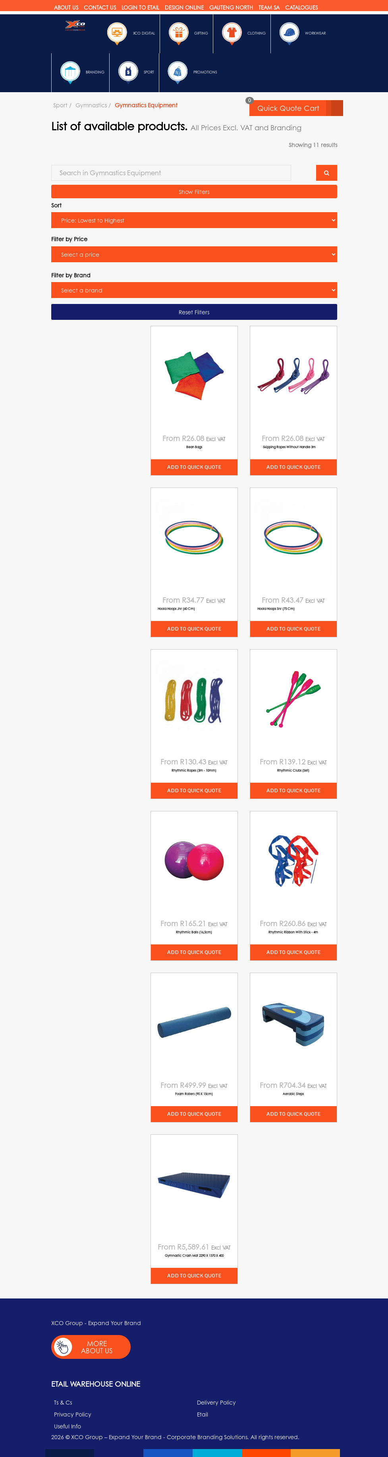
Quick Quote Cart (300, 108)
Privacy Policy (72, 1414)
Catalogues (301, 7)
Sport (134, 72)
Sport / (62, 105)
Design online (184, 7)
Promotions (190, 72)
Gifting (186, 33)
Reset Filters (194, 312)
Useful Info (67, 1426)
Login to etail (140, 7)
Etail (202, 1414)
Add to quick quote (194, 467)
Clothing (242, 33)
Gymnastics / (93, 105)
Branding (80, 72)
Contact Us (100, 7)
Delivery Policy (216, 1402)
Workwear (301, 33)
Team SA (269, 7)
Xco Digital (129, 33)
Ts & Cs (63, 1402)
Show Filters (194, 191)
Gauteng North (231, 7)
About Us (66, 7)
